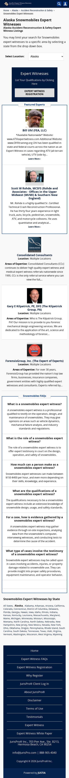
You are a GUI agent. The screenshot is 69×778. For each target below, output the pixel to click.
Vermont (7, 634)
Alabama (29, 606)
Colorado (7, 609)
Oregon (25, 628)
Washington (19, 634)
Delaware (53, 609)
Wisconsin (32, 634)
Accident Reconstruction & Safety (37, 10)
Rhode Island (51, 628)
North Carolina (21, 622)
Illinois (45, 612)
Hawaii (24, 612)
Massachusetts (41, 615)
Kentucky (16, 615)
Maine (6, 619)
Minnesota (27, 619)
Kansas (7, 615)
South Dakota (20, 631)
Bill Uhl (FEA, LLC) (34, 130)
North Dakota (37, 622)
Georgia (15, 612)
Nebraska (50, 622)
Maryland (55, 615)
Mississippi (49, 619)
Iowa (31, 612)
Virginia (57, 631)
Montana (7, 622)
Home (6, 10)
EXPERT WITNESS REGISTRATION (35, 93)
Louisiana (27, 615)
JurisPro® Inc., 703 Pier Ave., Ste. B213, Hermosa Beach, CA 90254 (34, 743)
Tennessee (33, 631)
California (59, 606)
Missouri (38, 619)
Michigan (15, 619)
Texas (43, 631)
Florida (6, 612)
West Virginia (45, 634)
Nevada (46, 625)
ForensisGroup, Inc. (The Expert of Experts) (34, 361)
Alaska (15, 10)
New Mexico (34, 625)
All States (8, 606)
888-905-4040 (48, 753)
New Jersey (21, 625)
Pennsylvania (36, 628)
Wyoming (57, 634)
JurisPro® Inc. (45, 761)
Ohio (5, 628)
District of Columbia (37, 609)
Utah (49, 631)
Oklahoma (14, 628)
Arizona (49, 606)
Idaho (38, 612)
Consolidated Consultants (34, 255)
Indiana (53, 612)
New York (55, 625)
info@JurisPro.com (24, 753)
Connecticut (20, 609)
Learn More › (34, 159)
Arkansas (39, 606)
